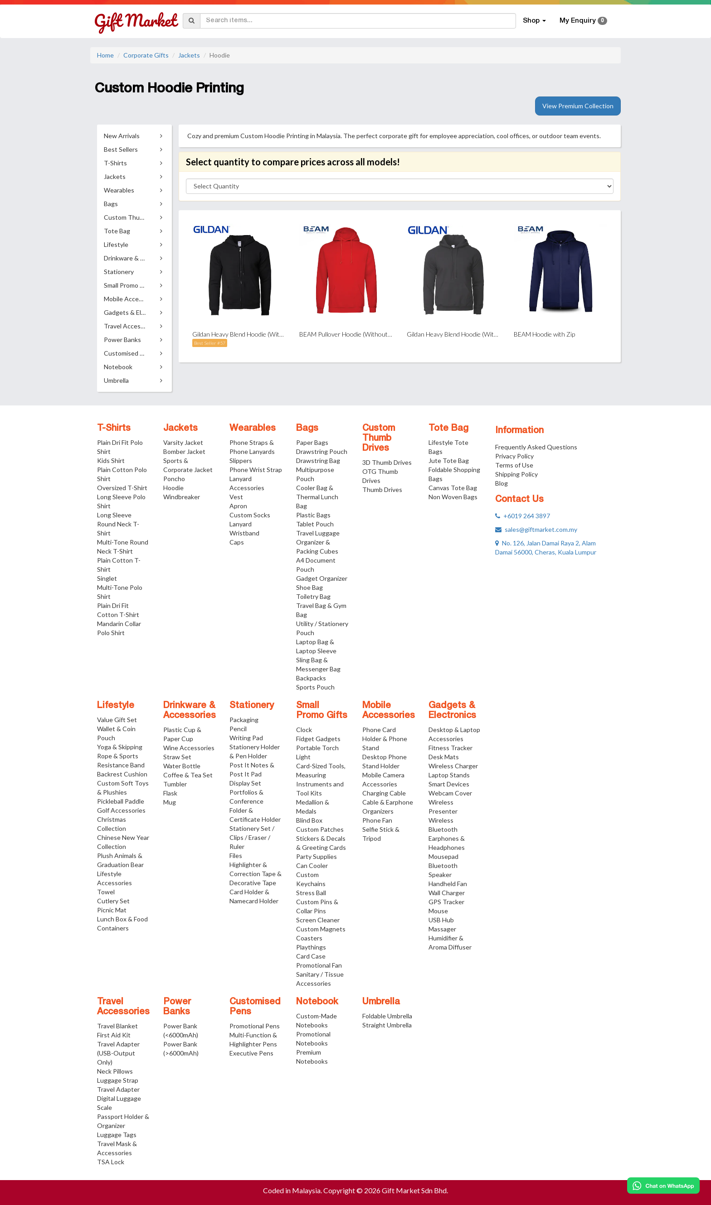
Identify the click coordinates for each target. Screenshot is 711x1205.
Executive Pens (251, 1053)
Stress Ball (311, 893)
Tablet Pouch (315, 524)
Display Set (245, 783)
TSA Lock (110, 1162)
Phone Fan (377, 820)
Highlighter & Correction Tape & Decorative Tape (255, 874)
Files (235, 855)
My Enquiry (583, 21)
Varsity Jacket (183, 442)
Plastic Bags (313, 515)
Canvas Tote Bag (453, 488)
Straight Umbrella (387, 1025)
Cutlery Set (113, 901)
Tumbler (175, 784)
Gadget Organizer (321, 578)
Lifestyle (115, 706)
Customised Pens (255, 1007)
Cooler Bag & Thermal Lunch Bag (317, 497)
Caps (236, 542)
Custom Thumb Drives (378, 438)
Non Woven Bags (453, 497)
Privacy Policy (514, 456)
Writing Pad (246, 738)
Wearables (252, 428)
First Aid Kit (114, 1035)
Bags (307, 428)
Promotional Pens (254, 1026)
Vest (236, 497)
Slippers (240, 460)
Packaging (243, 719)
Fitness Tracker (450, 748)
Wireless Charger (453, 766)
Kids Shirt (111, 460)
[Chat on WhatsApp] (663, 1185)
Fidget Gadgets (318, 738)
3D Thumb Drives (387, 462)
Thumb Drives (382, 489)
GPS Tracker (446, 902)
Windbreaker (181, 497)
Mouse (438, 911)
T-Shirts (114, 428)
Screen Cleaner (318, 920)
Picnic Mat (112, 910)
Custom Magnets (321, 929)
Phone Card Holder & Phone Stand (384, 739)
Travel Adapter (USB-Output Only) (118, 1053)
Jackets (189, 55)
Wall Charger (447, 893)
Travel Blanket (117, 1026)
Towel (106, 892)
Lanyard (240, 524)
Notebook (317, 1002)
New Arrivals (122, 136)
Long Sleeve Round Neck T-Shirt (118, 524)
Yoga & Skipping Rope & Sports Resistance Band (121, 756)
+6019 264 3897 (522, 516)
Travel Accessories (123, 1007)
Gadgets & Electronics (452, 711)
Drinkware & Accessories (189, 711)
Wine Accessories (188, 748)
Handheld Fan (448, 883)
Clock (304, 729)
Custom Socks (249, 515)
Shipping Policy (516, 474)
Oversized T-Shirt (122, 488)
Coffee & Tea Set (188, 775)
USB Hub (441, 920)
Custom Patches (320, 829)
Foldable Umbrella (387, 1016)
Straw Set (177, 757)
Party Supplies (316, 856)
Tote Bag (448, 428)
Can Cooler (312, 865)
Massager (442, 929)
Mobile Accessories (388, 711)
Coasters (309, 938)
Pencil (238, 729)
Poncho (174, 478)
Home (105, 55)
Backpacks (311, 678)
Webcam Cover (450, 793)
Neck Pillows (115, 1071)
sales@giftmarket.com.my (536, 529)
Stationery (251, 706)
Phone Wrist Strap (255, 469)
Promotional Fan (319, 965)
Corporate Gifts (146, 55)
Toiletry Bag (313, 596)
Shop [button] (534, 21)
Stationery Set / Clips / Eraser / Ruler (251, 837)
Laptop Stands (449, 775)
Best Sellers (121, 149)
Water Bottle (181, 766)
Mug (169, 802)
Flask (170, 793)
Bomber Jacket (184, 451)
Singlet (107, 578)
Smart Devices (449, 784)
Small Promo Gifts (321, 711)
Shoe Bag (309, 587)
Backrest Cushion (122, 774)
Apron (238, 506)
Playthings (311, 947)
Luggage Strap (117, 1080)
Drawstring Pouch (321, 451)
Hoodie (173, 488)
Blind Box (309, 820)
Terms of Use (514, 465)
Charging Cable (384, 793)
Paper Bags (312, 442)
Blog (501, 483)
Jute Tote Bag (449, 460)
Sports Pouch (315, 687)
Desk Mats (444, 757)
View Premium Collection (578, 106)
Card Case (311, 956)
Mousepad (443, 856)
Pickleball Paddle (120, 801)
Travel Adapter (118, 1089)
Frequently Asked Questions (536, 447)
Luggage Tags (116, 1134)
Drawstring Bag (318, 460)
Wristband (244, 533)
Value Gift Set (117, 719)
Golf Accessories (121, 810)
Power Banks (177, 1007)
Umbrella (381, 1002)
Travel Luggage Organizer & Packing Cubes (318, 542)
